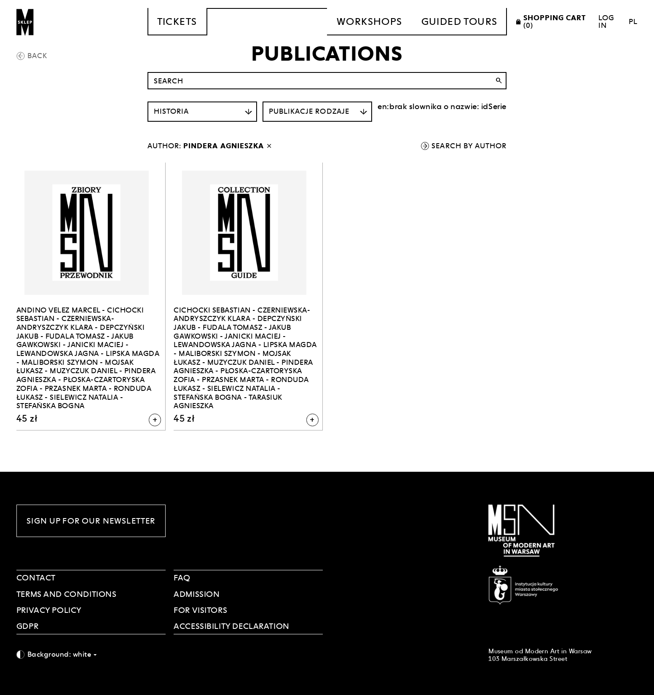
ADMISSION (197, 594)
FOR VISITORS (200, 610)
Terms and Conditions (66, 594)
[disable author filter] (269, 146)
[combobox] (91, 655)
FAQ (182, 577)
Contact (36, 577)
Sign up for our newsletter (91, 521)
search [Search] (499, 81)
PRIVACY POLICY (49, 610)
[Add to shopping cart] (155, 420)
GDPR (27, 626)
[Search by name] (327, 80)
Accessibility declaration (231, 626)
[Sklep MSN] (25, 21)
